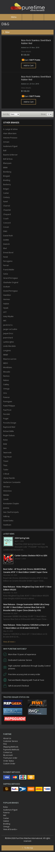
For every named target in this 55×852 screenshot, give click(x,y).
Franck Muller (8, 269)
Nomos (6, 376)
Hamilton (7, 295)
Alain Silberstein (9, 133)
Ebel (5, 248)
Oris (5, 393)
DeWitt (6, 240)
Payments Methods (11, 749)
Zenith (6, 499)
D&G (5, 231)
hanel (5, 201)
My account (8, 755)
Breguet (6, 176)
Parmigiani (7, 401)
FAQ (5, 744)
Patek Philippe (9, 405)
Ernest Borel (8, 252)
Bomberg (7, 172)
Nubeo (6, 380)
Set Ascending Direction (22, 114)
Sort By (6, 114)
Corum (6, 227)
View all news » (9, 641)
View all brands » (10, 829)
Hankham (7, 525)
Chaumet (7, 210)
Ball (4, 150)
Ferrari (6, 265)
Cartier (6, 193)
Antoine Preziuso (10, 137)
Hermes (6, 299)
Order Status (8, 761)
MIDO (5, 363)
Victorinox (7, 491)
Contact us (7, 752)
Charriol (6, 206)
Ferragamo (7, 261)
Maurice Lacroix (9, 359)
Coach (6, 218)
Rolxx (5, 440)
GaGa (5, 274)
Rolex (5, 807)
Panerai (6, 397)
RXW (5, 444)
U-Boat (6, 474)
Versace (6, 486)
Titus (5, 465)
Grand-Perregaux (10, 291)
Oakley (6, 384)
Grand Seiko (8, 520)
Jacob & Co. (8, 325)
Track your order (10, 758)
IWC (4, 320)
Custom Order (9, 763)
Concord (7, 223)
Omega (6, 388)
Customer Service (10, 741)
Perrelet (6, 414)
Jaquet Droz (8, 333)
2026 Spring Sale (22, 538)
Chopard (7, 214)
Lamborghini (8, 342)
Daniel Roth (8, 235)
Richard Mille (8, 431)
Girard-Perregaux (10, 278)
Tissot (5, 461)
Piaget (5, 418)
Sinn (5, 448)
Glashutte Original (10, 282)
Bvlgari (6, 189)
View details (26, 51)
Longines (7, 350)
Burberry (7, 184)
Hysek (5, 308)
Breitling (6, 180)
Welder (6, 495)
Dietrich (6, 244)
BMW (5, 167)
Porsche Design (9, 423)
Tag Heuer (7, 457)
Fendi (5, 257)
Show (43, 114)
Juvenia (6, 508)
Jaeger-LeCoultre (10, 329)
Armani (6, 142)
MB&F (5, 354)
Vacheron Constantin (12, 482)
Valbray (6, 516)
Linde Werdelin (9, 346)
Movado (6, 372)
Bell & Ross (7, 159)
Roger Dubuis (9, 435)
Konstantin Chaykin (11, 503)
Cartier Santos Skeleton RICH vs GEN (31, 555)
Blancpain (7, 163)
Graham (6, 286)
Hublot (6, 303)
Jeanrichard (8, 337)
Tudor (5, 469)
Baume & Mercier (10, 154)
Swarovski (7, 452)
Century (6, 197)
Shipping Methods (10, 747)
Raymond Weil (9, 427)
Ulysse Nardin (9, 478)
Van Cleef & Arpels (11, 512)
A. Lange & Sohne (10, 129)
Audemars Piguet (10, 146)
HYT (5, 312)
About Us (7, 738)
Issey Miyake (8, 316)
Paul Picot (7, 410)
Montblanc (7, 367)
